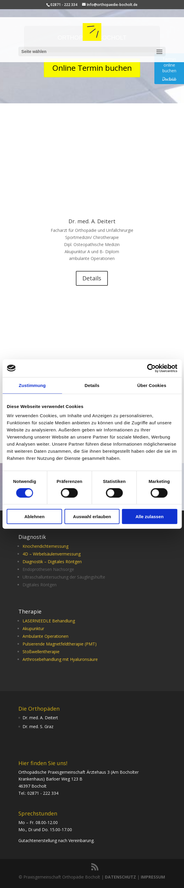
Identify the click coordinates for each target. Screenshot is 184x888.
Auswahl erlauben (92, 516)
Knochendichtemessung (45, 546)
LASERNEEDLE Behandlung (49, 621)
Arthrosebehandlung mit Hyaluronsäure (60, 659)
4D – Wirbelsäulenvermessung (52, 554)
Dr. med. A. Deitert (92, 221)
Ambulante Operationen (45, 636)
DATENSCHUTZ (120, 877)
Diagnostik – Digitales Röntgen (52, 561)
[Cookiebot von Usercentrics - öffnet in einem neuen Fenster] (151, 368)
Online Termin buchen (92, 67)
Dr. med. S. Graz (38, 726)
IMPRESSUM (153, 877)
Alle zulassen (149, 516)
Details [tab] (92, 385)
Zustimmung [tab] (32, 385)
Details (91, 278)
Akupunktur (33, 628)
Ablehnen (34, 516)
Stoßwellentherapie (41, 651)
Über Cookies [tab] (151, 385)
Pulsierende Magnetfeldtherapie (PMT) (60, 644)
